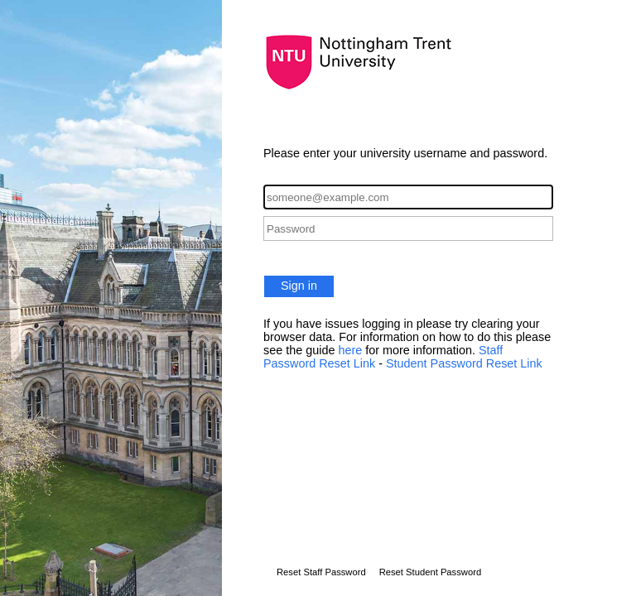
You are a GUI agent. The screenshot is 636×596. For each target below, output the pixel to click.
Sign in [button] (299, 285)
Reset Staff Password (321, 572)
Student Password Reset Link (464, 363)
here (351, 350)
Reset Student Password (430, 572)
